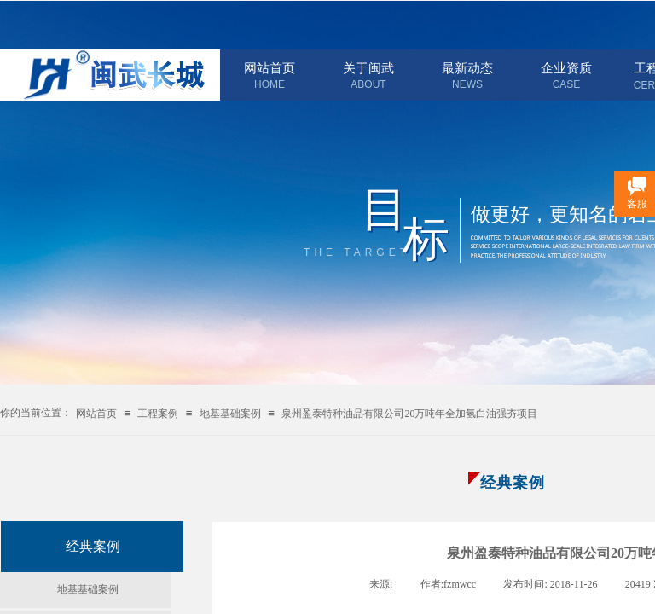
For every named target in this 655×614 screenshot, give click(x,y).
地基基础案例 (230, 414)
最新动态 (467, 68)
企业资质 (566, 68)
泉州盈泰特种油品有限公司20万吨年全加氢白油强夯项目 (409, 414)
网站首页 (269, 68)
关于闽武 (368, 68)
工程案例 (157, 414)
